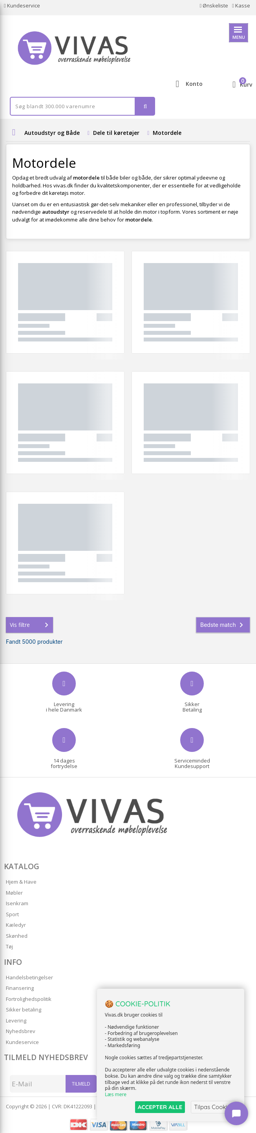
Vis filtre (30, 625)
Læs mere (115, 1094)
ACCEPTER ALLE (160, 1107)
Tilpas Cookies (213, 1107)
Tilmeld (81, 1083)
